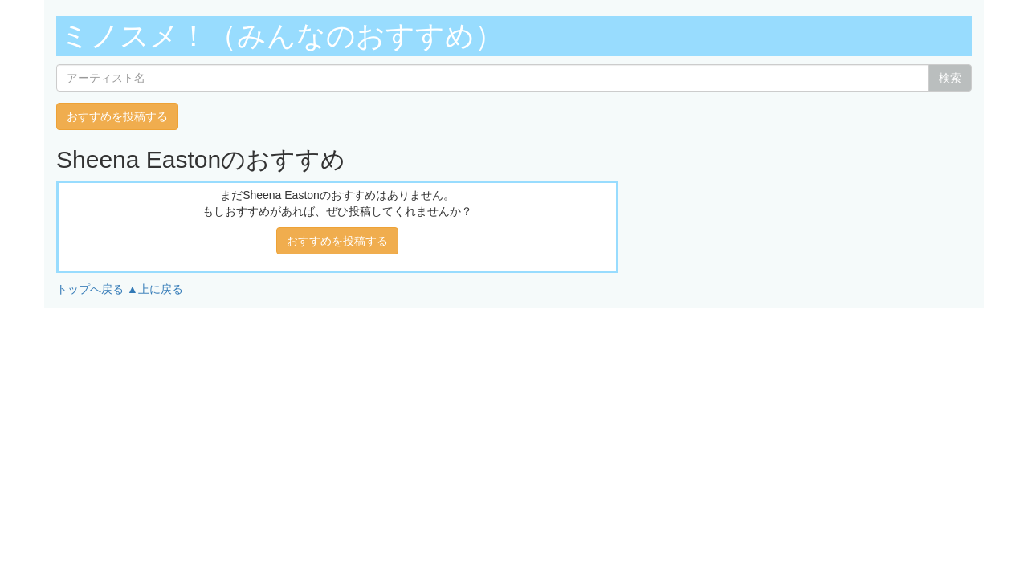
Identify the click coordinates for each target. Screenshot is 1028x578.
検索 (950, 77)
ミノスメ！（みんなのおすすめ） (282, 35)
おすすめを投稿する (117, 116)
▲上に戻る (155, 289)
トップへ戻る (90, 289)
